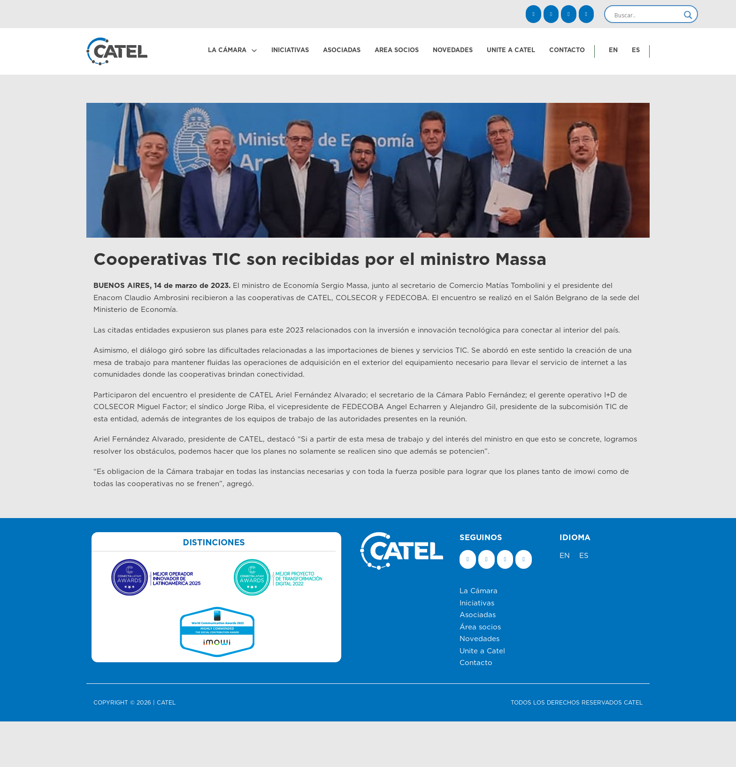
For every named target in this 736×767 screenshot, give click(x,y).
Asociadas (478, 615)
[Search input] (646, 15)
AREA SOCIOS (397, 50)
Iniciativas (477, 603)
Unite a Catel (482, 651)
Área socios (480, 627)
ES (636, 50)
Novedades (479, 639)
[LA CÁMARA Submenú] (254, 50)
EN (613, 50)
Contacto (476, 662)
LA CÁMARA (227, 50)
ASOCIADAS (341, 50)
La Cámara (479, 591)
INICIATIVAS (290, 50)
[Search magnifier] (688, 15)
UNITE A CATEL (511, 50)
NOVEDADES (453, 50)
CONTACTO (567, 50)
